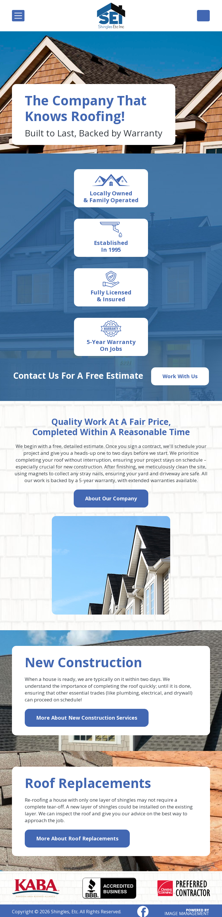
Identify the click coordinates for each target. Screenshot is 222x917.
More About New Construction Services (86, 717)
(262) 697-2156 (203, 15)
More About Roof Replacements (77, 838)
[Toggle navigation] (18, 15)
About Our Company (111, 498)
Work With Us (180, 376)
